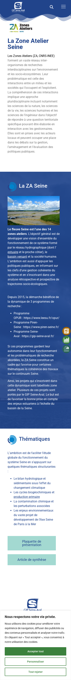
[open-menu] (62, 7)
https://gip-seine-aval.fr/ (38, 336)
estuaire (13, 252)
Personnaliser (35, 661)
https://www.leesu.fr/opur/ (41, 318)
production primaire (27, 497)
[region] (35, 645)
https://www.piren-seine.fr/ (41, 327)
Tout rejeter (35, 671)
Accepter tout (35, 651)
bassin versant (17, 256)
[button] (51, 7)
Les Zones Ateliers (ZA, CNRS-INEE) (31, 56)
